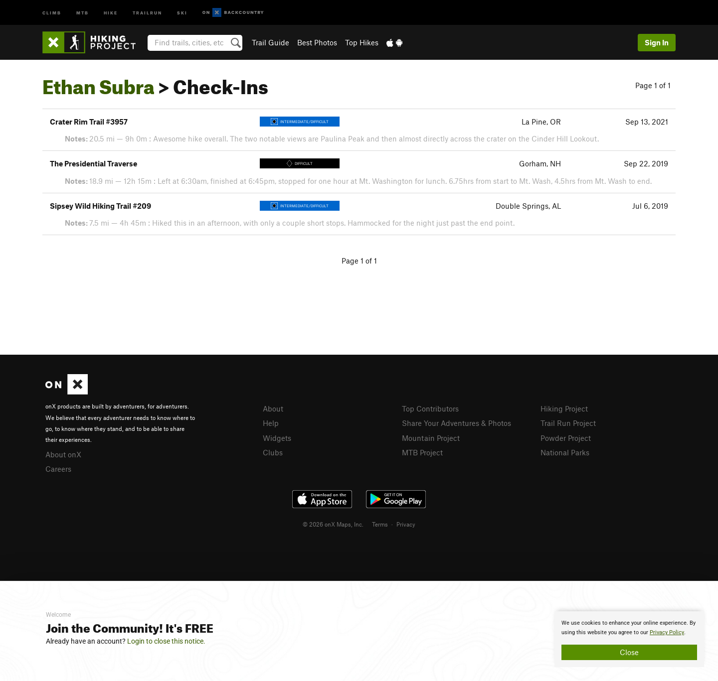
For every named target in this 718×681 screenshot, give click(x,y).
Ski (182, 12)
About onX (63, 454)
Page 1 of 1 (653, 85)
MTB (82, 12)
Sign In (657, 42)
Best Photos (317, 42)
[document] (629, 639)
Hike (111, 12)
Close (629, 652)
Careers (58, 468)
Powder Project (565, 437)
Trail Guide (270, 42)
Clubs (273, 452)
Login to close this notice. (166, 641)
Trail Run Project (568, 422)
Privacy (405, 524)
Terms (380, 524)
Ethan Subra (98, 83)
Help (271, 422)
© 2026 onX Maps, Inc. (333, 524)
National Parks (564, 452)
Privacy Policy (667, 632)
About (273, 408)
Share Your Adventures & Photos (456, 422)
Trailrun (147, 12)
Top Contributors (430, 408)
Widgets (277, 437)
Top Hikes (361, 42)
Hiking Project (564, 408)
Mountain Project (431, 437)
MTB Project (422, 452)
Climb (51, 12)
